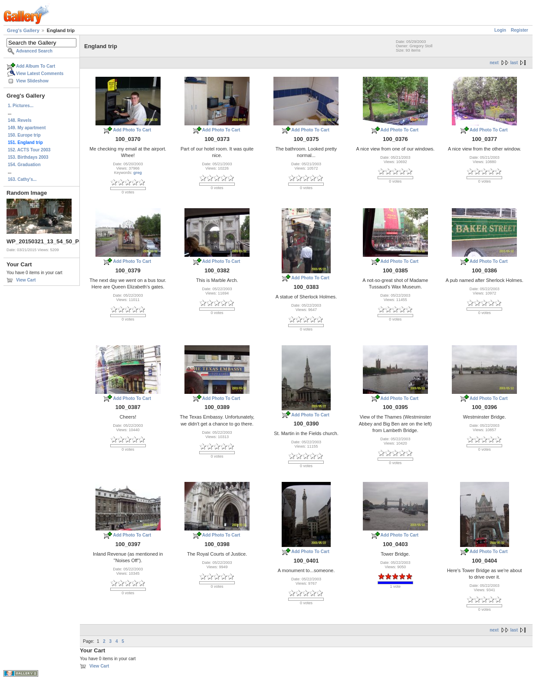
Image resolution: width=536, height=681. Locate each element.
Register (519, 30)
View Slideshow (32, 81)
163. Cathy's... (22, 179)
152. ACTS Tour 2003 (29, 149)
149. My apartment (27, 127)
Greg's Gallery (23, 30)
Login (500, 30)
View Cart (26, 280)
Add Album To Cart (35, 66)
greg (137, 172)
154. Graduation (24, 164)
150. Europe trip (24, 135)
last (514, 62)
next (494, 62)
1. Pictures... (20, 105)
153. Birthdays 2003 (28, 157)
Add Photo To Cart (132, 130)
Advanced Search (34, 51)
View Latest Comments (39, 73)
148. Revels (20, 120)
